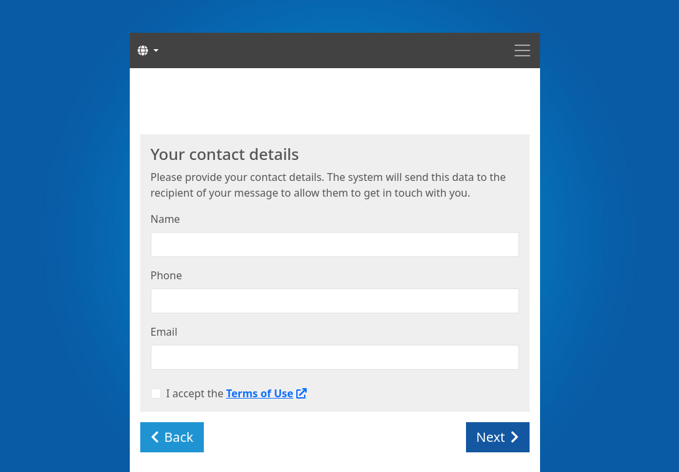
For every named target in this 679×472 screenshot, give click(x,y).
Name (165, 219)
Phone (166, 275)
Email (164, 331)
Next (497, 437)
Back (172, 437)
